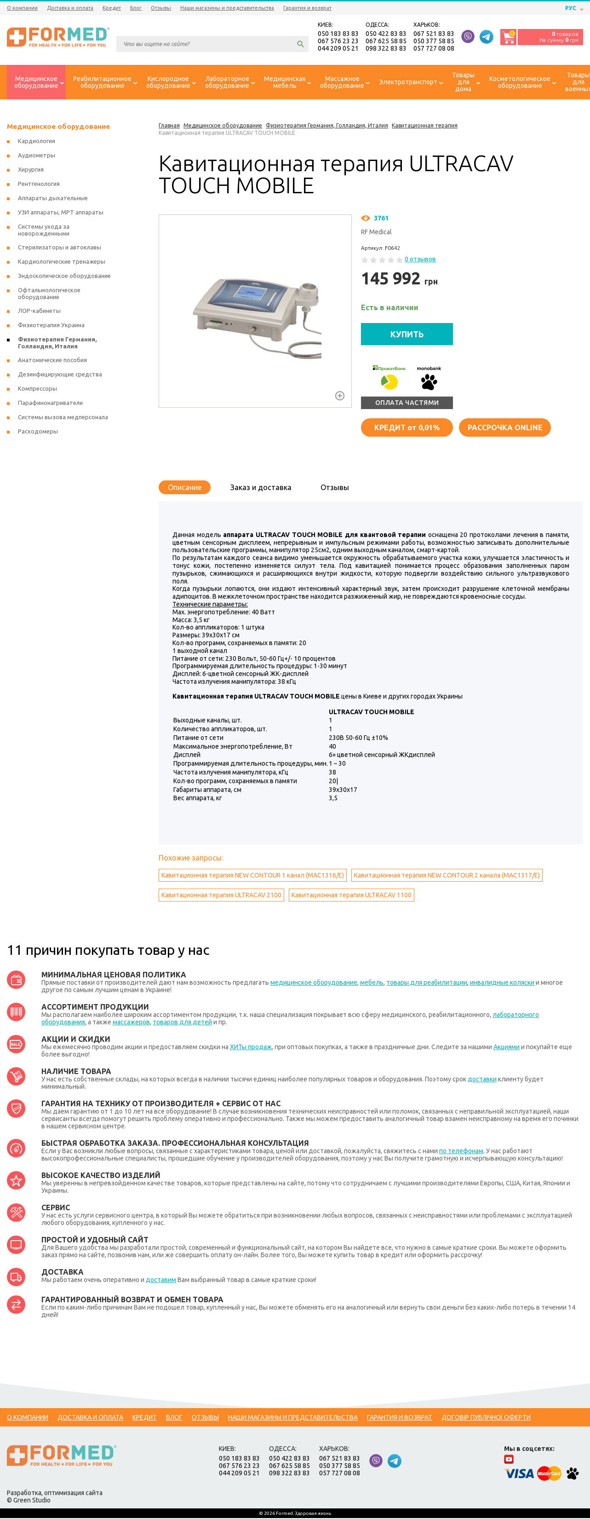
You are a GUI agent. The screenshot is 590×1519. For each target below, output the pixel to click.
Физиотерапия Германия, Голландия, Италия (57, 343)
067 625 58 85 (386, 41)
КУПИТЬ (407, 334)
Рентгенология (39, 184)
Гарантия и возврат (307, 8)
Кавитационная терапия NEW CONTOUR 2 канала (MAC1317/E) (447, 876)
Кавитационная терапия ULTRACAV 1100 (352, 896)
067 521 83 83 (433, 34)
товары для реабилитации (426, 983)
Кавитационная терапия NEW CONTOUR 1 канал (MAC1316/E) (252, 876)
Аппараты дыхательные (53, 199)
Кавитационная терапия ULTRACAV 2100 (221, 896)
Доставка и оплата (70, 8)
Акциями (506, 1047)
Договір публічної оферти (486, 1418)
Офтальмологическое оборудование (49, 294)
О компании (22, 8)
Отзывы (161, 8)
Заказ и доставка (261, 488)
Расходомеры (38, 432)
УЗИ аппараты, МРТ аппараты (60, 213)
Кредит (112, 8)
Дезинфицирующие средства (60, 375)
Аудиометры (36, 156)
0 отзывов (420, 260)
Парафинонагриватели (50, 403)
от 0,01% (407, 428)
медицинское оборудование (313, 983)
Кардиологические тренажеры (61, 262)
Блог (136, 8)
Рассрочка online (505, 428)
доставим (161, 1280)
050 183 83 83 (338, 34)
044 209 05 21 (338, 48)
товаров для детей (182, 1023)
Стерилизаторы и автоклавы (59, 248)
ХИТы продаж (251, 1047)
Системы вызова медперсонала (63, 418)
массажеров (131, 1023)
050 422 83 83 (386, 34)
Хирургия (31, 170)
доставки (482, 1080)
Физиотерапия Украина (51, 326)
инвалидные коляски (502, 983)
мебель (372, 983)
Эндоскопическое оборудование (64, 276)
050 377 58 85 (433, 41)
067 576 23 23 (338, 41)
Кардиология (36, 142)
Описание (184, 488)
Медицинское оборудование (58, 127)
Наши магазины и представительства (227, 8)
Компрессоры (37, 389)
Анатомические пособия (52, 361)
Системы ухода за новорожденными (43, 230)
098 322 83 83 (386, 48)
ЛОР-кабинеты (39, 311)
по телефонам (461, 1151)
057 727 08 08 (433, 48)
